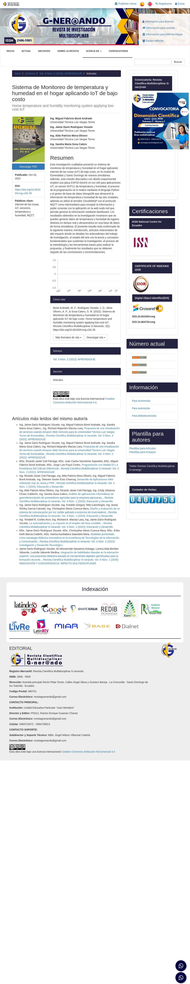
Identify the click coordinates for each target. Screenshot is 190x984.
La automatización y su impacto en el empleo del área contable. (65, 523)
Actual (26, 51)
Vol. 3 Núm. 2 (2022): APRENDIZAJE (61, 73)
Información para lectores (158, 21)
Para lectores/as (141, 400)
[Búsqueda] (152, 62)
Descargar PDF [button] (28, 166)
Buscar (178, 61)
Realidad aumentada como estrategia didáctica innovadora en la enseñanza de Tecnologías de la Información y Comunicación (69, 538)
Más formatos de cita (68, 337)
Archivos (44, 51)
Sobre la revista (68, 51)
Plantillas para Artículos (142, 448)
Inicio (18, 73)
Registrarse (164, 3)
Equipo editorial (152, 40)
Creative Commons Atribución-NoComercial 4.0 (88, 751)
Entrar (180, 3)
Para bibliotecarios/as (144, 415)
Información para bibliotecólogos (162, 34)
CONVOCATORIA (118, 51)
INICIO (10, 51)
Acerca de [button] (94, 51)
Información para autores (158, 27)
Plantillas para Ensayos (142, 452)
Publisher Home (126, 3)
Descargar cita (96, 337)
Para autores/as (141, 408)
